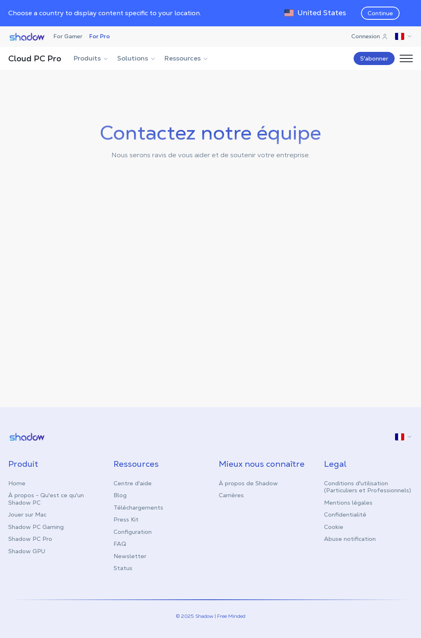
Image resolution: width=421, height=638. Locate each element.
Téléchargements (138, 507)
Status (122, 567)
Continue (380, 13)
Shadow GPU (26, 550)
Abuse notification (350, 538)
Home (16, 483)
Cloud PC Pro (34, 58)
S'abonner (374, 58)
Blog (120, 494)
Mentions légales (348, 502)
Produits (91, 58)
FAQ (119, 543)
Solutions (136, 58)
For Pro (99, 36)
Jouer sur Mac (27, 514)
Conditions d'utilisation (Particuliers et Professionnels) (367, 486)
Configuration (132, 531)
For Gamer (68, 36)
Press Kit (126, 519)
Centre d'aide (132, 483)
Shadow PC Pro (30, 538)
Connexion (369, 36)
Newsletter (129, 555)
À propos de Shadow (248, 483)
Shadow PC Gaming (36, 526)
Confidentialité (345, 514)
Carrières (231, 494)
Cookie (333, 526)
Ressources (186, 58)
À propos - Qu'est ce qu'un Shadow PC (46, 498)
